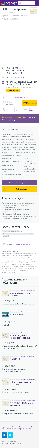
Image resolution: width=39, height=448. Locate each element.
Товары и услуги (28, 117)
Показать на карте (13, 90)
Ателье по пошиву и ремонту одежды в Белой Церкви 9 (18, 235)
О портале (15, 427)
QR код (12, 120)
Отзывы (5, 120)
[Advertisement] (19, 43)
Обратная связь (6, 427)
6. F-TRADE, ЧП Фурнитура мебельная (22, 404)
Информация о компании (11, 117)
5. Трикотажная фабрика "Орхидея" (22, 383)
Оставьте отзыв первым (28, 291)
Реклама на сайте (24, 427)
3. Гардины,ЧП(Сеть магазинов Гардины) (20, 336)
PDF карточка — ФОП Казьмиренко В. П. (16, 244)
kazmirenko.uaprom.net (17, 77)
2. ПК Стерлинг (17, 314)
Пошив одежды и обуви (11, 231)
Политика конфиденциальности (21, 429)
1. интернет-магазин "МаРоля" (20, 294)
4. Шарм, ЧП (15, 359)
